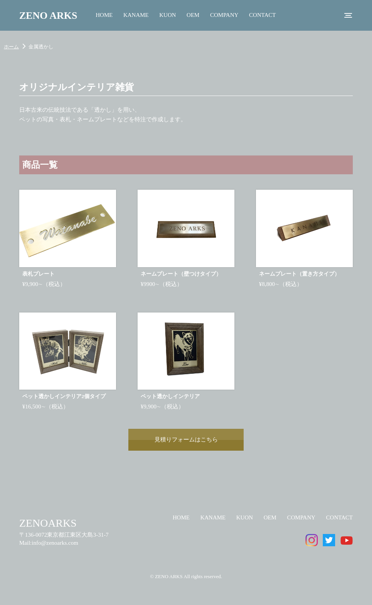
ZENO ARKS (48, 15)
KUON (167, 15)
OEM (193, 15)
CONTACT (262, 15)
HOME (104, 15)
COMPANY (224, 15)
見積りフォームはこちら (186, 439)
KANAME (136, 15)
